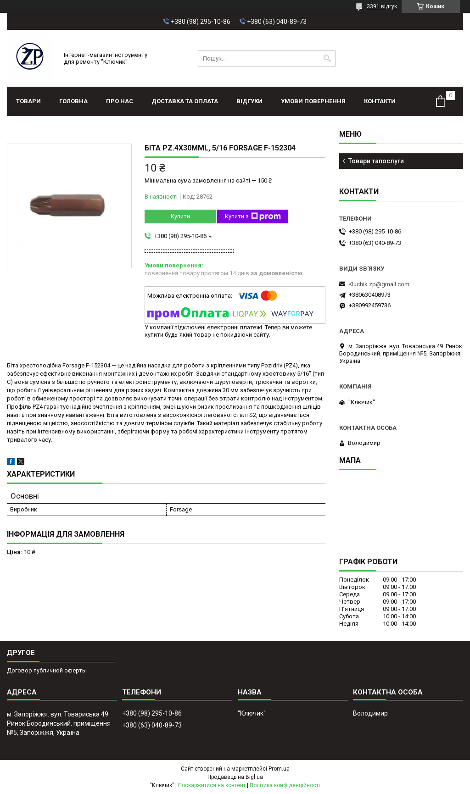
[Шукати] (327, 58)
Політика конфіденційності (285, 785)
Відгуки (249, 101)
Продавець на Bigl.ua (235, 777)
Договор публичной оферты (47, 670)
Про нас (119, 101)
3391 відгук (382, 6)
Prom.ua (279, 769)
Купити (180, 216)
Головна (73, 101)
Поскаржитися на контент (212, 785)
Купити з (253, 216)
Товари (28, 101)
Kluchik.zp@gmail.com (378, 284)
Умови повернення (313, 101)
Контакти (380, 101)
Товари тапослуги (376, 161)
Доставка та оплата (184, 101)
